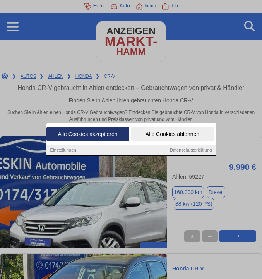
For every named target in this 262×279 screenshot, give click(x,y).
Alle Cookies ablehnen (172, 134)
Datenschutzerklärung (191, 150)
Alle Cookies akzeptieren (87, 134)
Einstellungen (63, 150)
